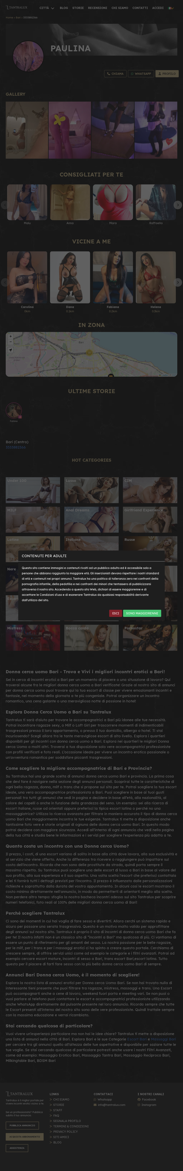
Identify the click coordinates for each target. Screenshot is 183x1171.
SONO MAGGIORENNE (142, 613)
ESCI (115, 613)
